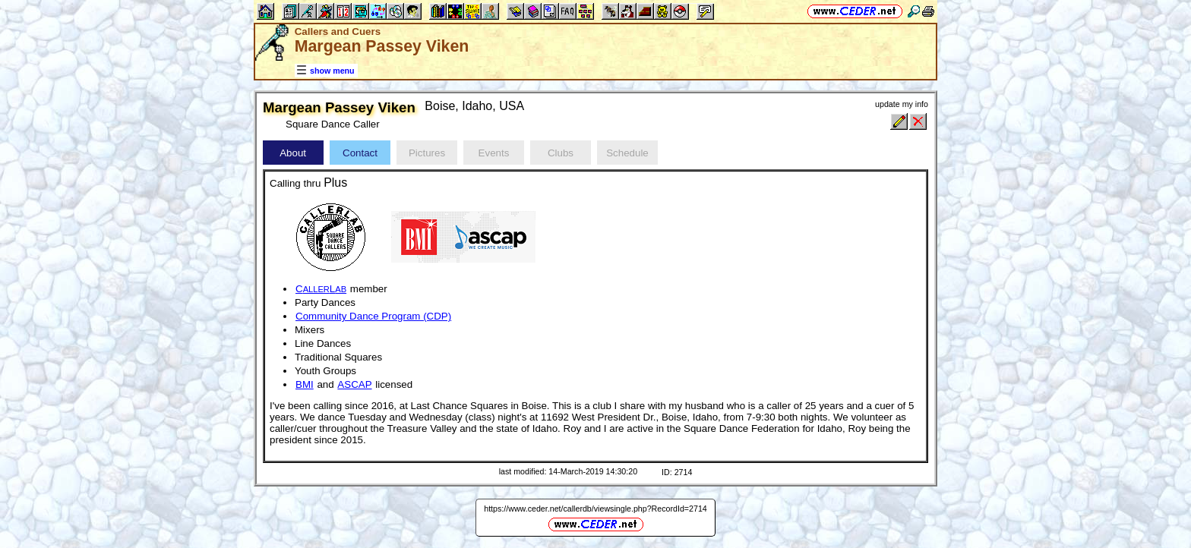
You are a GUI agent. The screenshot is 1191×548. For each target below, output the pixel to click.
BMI (304, 384)
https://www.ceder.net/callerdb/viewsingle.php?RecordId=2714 (595, 508)
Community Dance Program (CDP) (373, 316)
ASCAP (354, 384)
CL (320, 288)
